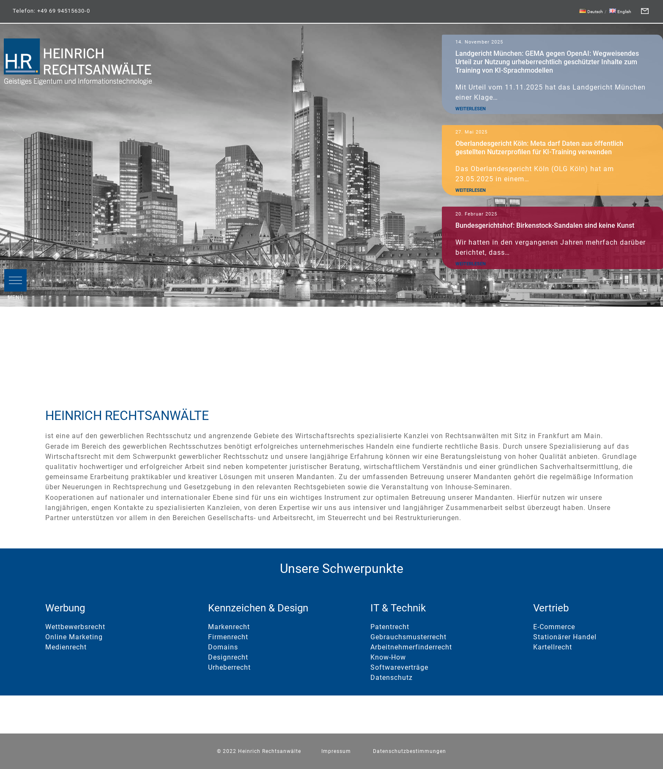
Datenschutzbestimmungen (409, 751)
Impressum (336, 751)
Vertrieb (551, 608)
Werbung (65, 608)
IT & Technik (398, 608)
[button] (15, 280)
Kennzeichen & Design (258, 608)
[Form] (645, 11)
